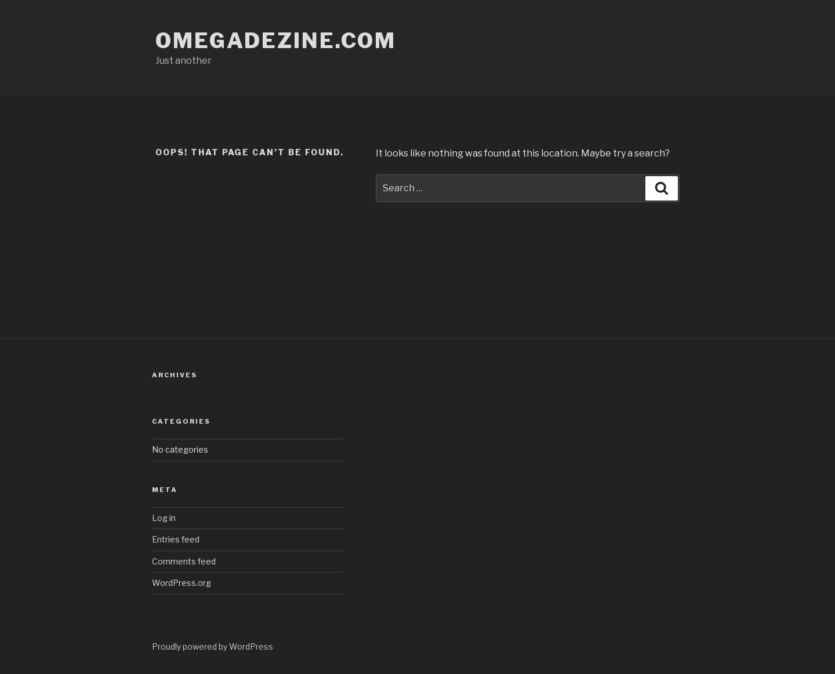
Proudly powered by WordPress (212, 646)
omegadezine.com (275, 40)
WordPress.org (181, 583)
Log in (164, 518)
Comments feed (184, 561)
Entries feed (175, 539)
